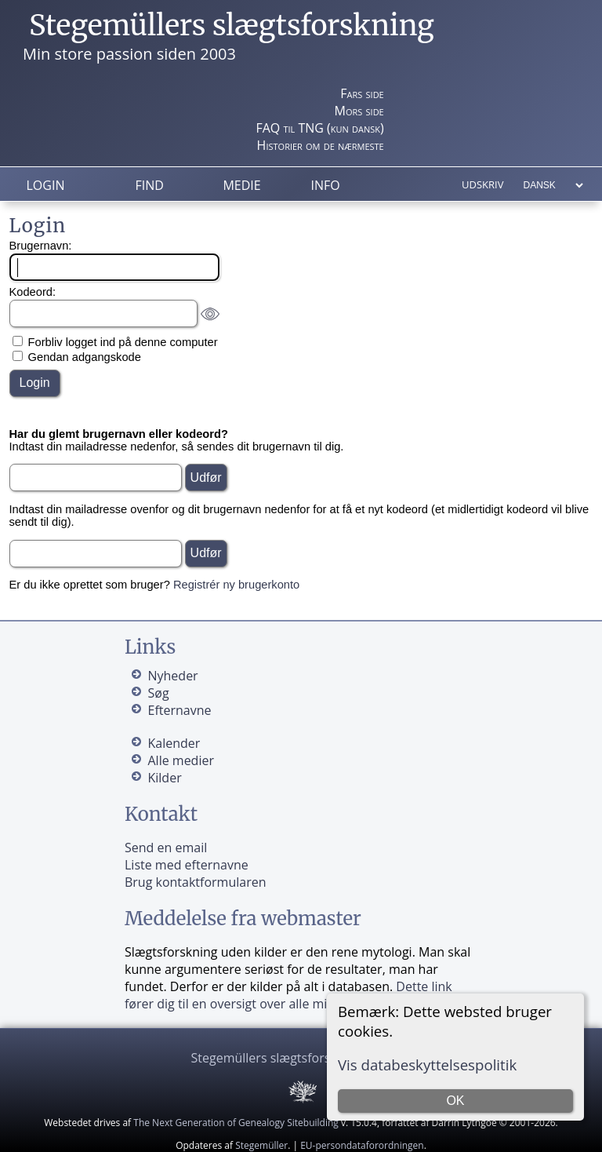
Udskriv (482, 184)
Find (149, 185)
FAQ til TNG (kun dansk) (319, 128)
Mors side (359, 110)
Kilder (164, 777)
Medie (241, 185)
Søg (158, 693)
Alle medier (180, 760)
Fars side (361, 93)
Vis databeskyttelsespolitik (427, 1064)
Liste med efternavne (186, 864)
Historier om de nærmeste (320, 145)
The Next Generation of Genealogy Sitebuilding (236, 1122)
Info (324, 185)
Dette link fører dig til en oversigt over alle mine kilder (288, 995)
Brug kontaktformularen (196, 882)
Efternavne (179, 710)
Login (46, 185)
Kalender (173, 743)
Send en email (166, 847)
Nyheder (172, 675)
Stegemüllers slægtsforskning (231, 25)
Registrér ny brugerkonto (236, 584)
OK (455, 1100)
